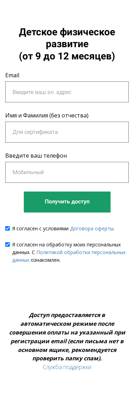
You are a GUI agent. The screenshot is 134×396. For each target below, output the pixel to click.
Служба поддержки (67, 367)
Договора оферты (92, 228)
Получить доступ (67, 201)
